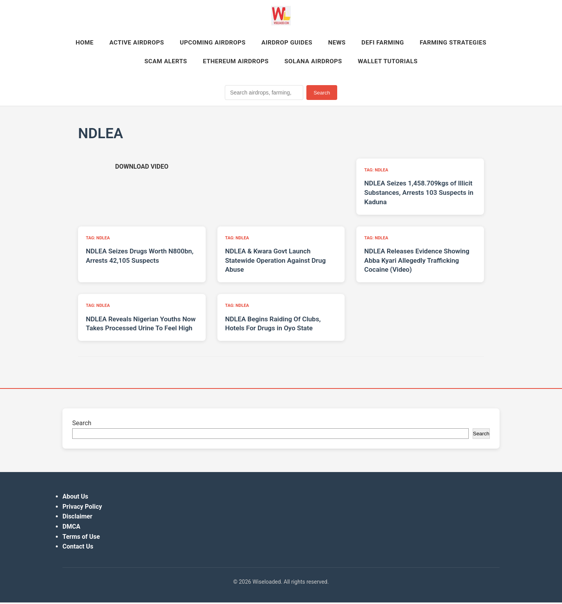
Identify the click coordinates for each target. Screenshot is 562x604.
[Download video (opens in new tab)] (141, 168)
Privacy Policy (82, 508)
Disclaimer (77, 518)
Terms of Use (81, 538)
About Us (75, 498)
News (382, 43)
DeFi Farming (430, 43)
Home (119, 43)
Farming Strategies (130, 62)
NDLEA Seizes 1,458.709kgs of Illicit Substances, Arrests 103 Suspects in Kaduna (418, 194)
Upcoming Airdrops (252, 43)
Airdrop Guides (330, 43)
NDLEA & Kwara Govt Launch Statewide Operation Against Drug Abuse (275, 262)
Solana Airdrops (357, 62)
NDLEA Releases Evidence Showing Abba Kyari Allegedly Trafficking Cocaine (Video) (416, 262)
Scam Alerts (204, 62)
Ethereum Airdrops (277, 62)
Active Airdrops (174, 43)
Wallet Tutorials (435, 62)
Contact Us (77, 548)
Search (321, 94)
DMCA (71, 528)
